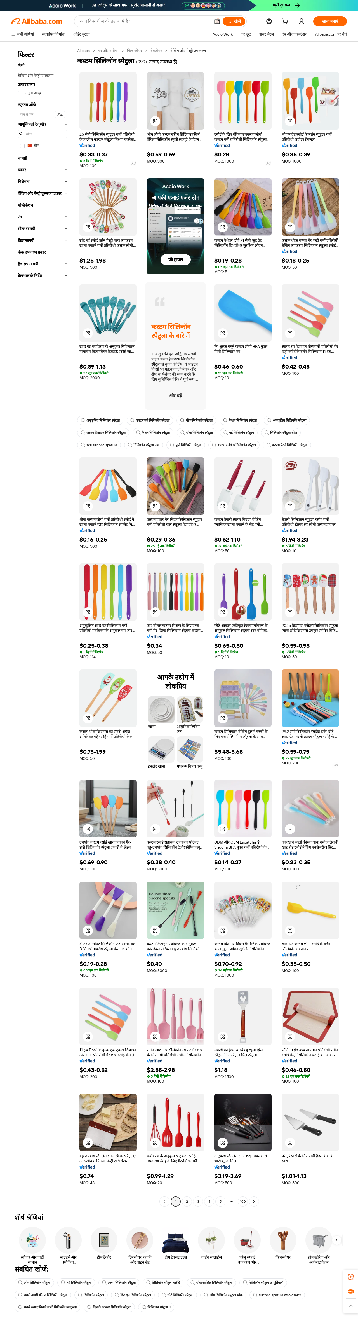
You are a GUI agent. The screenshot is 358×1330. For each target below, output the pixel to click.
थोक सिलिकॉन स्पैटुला (196, 420)
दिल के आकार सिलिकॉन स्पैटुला (109, 1307)
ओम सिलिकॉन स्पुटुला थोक (223, 1295)
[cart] (286, 22)
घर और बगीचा (108, 50)
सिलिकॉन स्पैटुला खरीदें (163, 1282)
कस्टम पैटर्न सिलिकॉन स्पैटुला (287, 445)
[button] (217, 21)
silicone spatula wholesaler (277, 1295)
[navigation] (42, 627)
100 (243, 1201)
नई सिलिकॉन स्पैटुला (238, 432)
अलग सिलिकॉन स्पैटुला (119, 1282)
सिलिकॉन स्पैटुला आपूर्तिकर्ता (263, 1282)
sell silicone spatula (99, 445)
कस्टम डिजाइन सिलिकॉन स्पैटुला (103, 432)
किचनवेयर (134, 50)
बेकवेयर (156, 50)
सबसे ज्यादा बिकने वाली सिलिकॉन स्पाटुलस (47, 1307)
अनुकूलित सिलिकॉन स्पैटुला (100, 420)
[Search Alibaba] (144, 21)
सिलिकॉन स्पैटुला (91, 1295)
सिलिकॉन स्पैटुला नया (143, 445)
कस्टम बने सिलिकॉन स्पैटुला (149, 420)
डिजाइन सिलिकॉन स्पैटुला (133, 1295)
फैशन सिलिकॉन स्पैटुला (240, 420)
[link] (350, 1277)
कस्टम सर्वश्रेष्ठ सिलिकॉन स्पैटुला (234, 445)
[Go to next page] (254, 1201)
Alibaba (83, 50)
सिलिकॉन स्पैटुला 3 (156, 1307)
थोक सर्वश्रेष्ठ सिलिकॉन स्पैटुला (211, 1282)
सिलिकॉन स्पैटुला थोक (281, 432)
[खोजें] (234, 21)
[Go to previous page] (164, 1201)
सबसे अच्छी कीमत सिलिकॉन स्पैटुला (42, 1295)
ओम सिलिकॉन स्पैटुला (34, 1282)
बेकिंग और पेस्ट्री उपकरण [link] (188, 50)
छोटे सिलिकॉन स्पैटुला (177, 1295)
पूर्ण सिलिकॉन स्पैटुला (185, 445)
